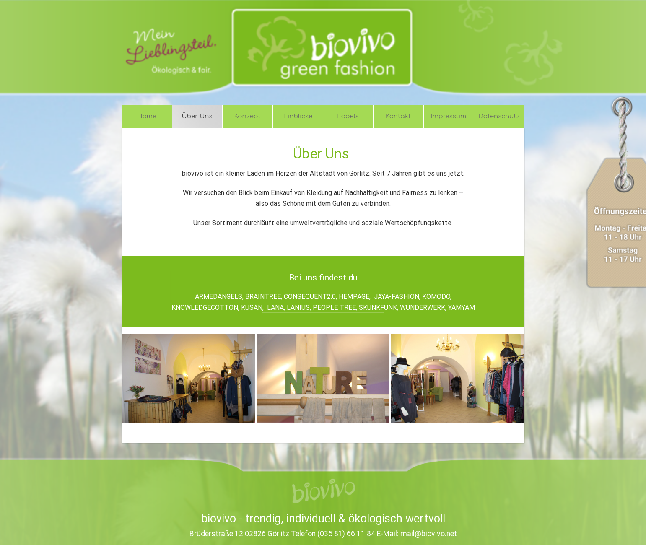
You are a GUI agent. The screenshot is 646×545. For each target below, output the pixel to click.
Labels (347, 116)
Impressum (448, 116)
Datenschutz (498, 116)
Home (146, 116)
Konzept (247, 116)
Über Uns (197, 116)
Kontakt (398, 116)
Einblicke (297, 116)
